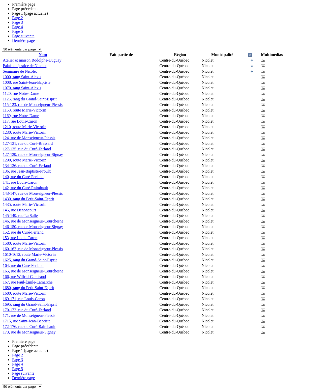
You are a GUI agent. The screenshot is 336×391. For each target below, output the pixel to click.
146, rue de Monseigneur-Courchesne (33, 221)
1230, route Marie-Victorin (24, 132)
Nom (43, 54)
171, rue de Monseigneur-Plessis (29, 315)
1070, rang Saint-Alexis (22, 88)
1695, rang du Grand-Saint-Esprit (30, 304)
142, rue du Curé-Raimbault (25, 188)
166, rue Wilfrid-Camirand (24, 276)
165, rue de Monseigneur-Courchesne (33, 271)
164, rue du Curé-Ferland (23, 265)
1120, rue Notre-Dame (21, 93)
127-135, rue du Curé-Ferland (27, 149)
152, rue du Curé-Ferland (23, 232)
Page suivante (23, 36)
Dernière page (23, 40)
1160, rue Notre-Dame (21, 116)
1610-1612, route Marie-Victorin (29, 254)
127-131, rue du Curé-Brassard (28, 143)
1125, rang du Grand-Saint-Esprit (30, 99)
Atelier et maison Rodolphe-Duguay (32, 60)
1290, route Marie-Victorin (24, 160)
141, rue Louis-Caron (20, 182)
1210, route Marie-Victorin (24, 127)
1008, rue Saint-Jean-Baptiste (26, 82)
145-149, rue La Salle (20, 215)
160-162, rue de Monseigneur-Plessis (33, 249)
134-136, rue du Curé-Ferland (27, 165)
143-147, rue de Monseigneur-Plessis (33, 193)
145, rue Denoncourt (19, 210)
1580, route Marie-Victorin (24, 243)
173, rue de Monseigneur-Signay (29, 332)
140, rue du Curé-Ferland (23, 177)
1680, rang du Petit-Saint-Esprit (28, 288)
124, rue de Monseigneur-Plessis (29, 138)
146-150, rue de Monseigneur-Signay (33, 227)
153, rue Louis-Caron (20, 238)
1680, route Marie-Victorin (24, 293)
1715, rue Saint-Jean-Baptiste (26, 321)
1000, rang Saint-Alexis (22, 77)
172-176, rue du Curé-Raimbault (29, 326)
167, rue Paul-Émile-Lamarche (28, 282)
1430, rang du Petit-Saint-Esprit (28, 199)
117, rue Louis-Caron (20, 121)
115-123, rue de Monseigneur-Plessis (33, 104)
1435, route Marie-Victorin (24, 204)
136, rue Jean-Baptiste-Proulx (27, 171)
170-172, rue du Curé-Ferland (27, 310)
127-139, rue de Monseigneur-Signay (33, 154)
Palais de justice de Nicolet (24, 66)
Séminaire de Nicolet (20, 71)
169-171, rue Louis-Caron (24, 299)
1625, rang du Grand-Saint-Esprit (30, 260)
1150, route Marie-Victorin (24, 110)
